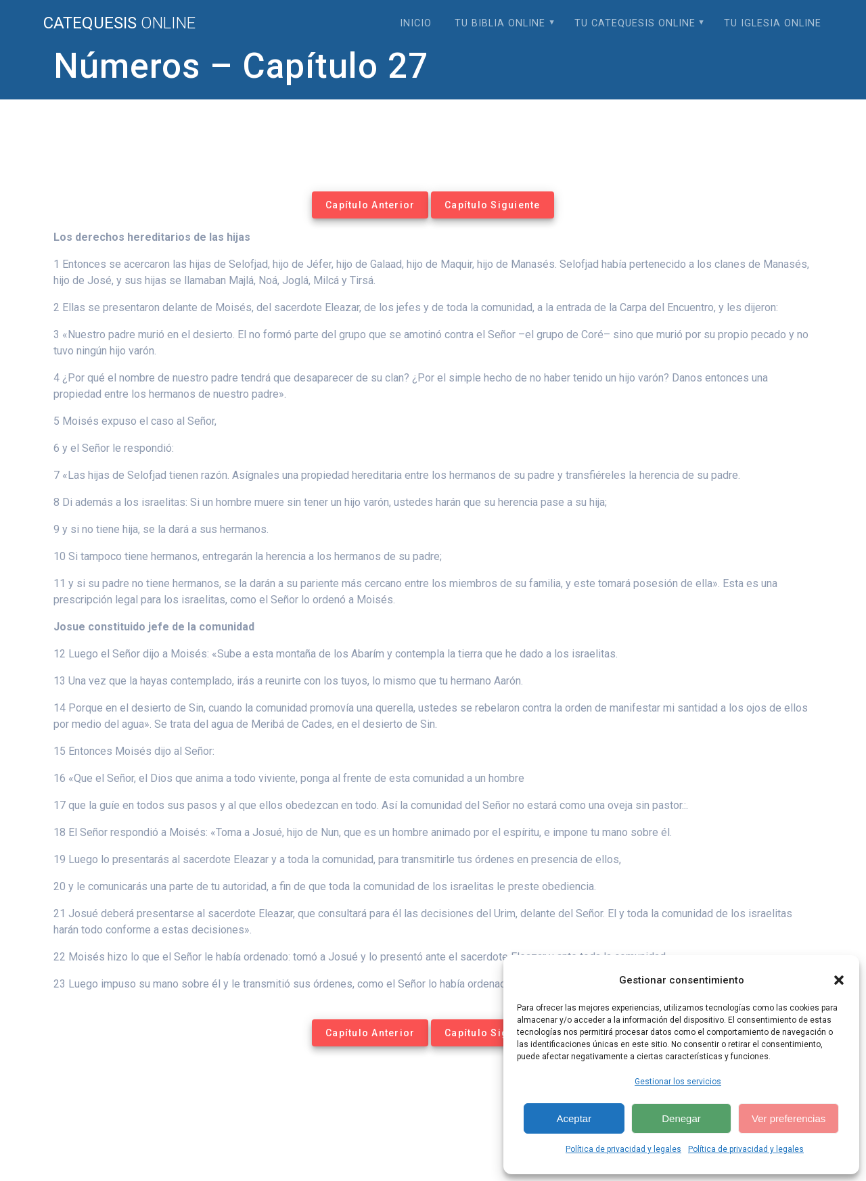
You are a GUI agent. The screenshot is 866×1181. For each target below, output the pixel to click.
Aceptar (573, 1118)
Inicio (416, 23)
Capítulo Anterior (370, 205)
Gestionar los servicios (678, 1081)
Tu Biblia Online (500, 23)
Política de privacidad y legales (623, 1149)
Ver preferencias (788, 1118)
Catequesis (119, 23)
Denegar (681, 1118)
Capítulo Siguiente (493, 205)
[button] (839, 980)
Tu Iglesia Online (772, 23)
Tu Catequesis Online (635, 23)
